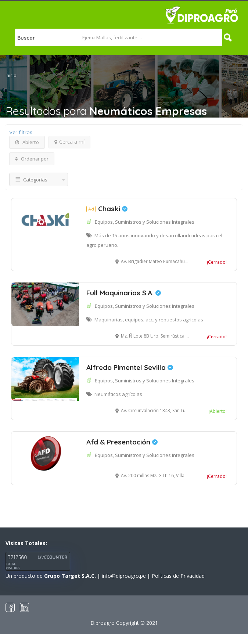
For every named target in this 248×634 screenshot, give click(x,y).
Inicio (11, 75)
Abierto (27, 142)
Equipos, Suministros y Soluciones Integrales (144, 222)
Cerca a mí (69, 141)
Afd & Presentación (122, 441)
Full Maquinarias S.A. (123, 292)
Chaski (106, 208)
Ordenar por (31, 158)
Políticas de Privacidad (178, 575)
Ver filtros (20, 132)
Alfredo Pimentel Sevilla (129, 367)
